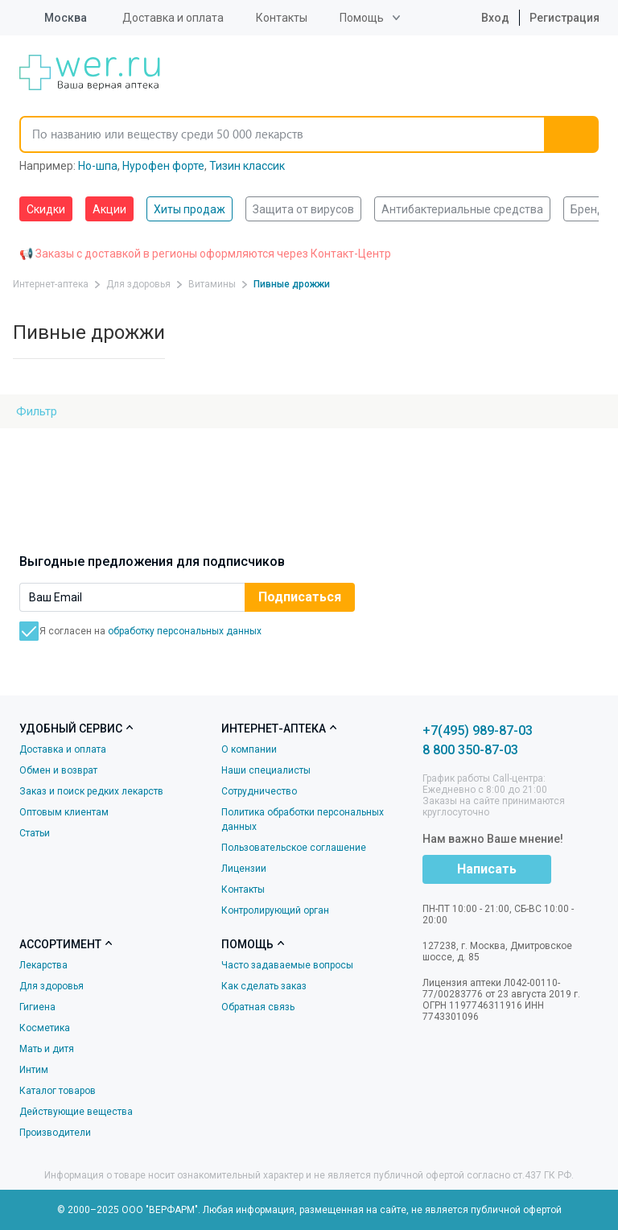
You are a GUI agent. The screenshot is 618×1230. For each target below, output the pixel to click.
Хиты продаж (189, 209)
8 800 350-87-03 (470, 749)
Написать (487, 869)
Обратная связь (258, 1007)
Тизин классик (247, 165)
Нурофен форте (163, 165)
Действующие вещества (76, 1111)
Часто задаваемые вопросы (287, 965)
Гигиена (37, 1007)
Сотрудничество (259, 791)
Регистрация (564, 17)
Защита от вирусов (303, 209)
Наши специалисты (266, 770)
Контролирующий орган (275, 910)
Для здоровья (51, 986)
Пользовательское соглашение (293, 847)
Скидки (46, 209)
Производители (55, 1132)
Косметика (44, 1028)
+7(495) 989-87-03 (477, 730)
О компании (249, 749)
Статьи (34, 833)
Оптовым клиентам (64, 812)
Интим (33, 1069)
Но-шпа (97, 165)
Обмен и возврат (58, 770)
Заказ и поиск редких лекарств (91, 791)
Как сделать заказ (264, 986)
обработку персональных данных (185, 631)
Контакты (281, 17)
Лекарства (43, 965)
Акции (109, 209)
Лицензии (243, 868)
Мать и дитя (46, 1049)
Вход (482, 17)
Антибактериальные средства (462, 209)
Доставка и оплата (173, 17)
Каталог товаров (57, 1090)
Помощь (362, 17)
